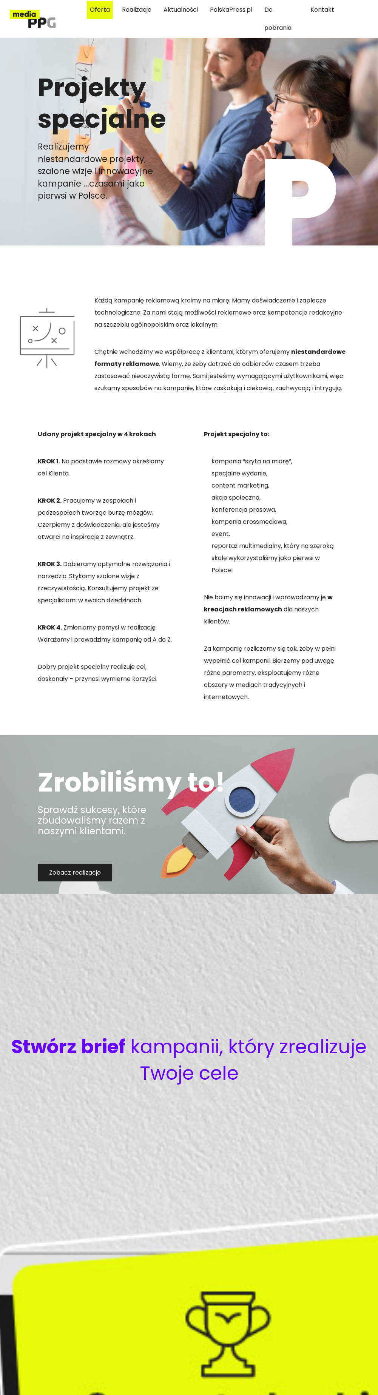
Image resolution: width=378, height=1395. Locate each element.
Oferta (100, 9)
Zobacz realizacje (75, 872)
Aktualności (181, 9)
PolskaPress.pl (231, 9)
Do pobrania (278, 18)
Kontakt (322, 9)
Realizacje (136, 9)
